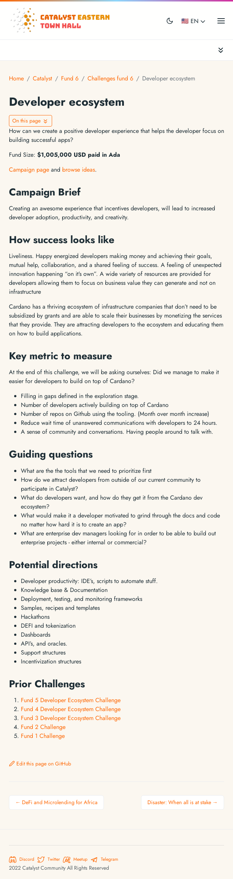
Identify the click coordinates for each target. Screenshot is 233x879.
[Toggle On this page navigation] (30, 121)
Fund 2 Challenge (43, 727)
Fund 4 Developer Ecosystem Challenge (71, 709)
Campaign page (29, 169)
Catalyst (42, 78)
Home (16, 78)
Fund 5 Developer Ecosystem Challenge (71, 700)
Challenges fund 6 (110, 78)
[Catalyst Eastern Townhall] (61, 20)
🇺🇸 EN (194, 21)
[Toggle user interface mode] (170, 20)
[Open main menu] (221, 20)
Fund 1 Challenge (43, 736)
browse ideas (78, 169)
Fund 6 (70, 78)
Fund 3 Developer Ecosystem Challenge (71, 718)
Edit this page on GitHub (40, 763)
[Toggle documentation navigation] (220, 50)
